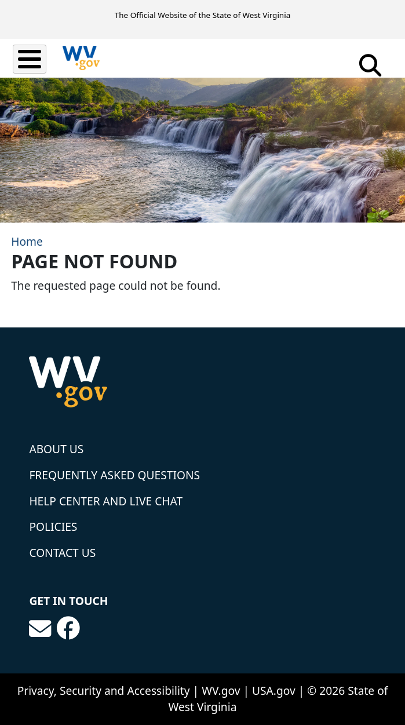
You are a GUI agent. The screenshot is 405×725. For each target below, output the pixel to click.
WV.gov (221, 690)
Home (27, 241)
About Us (56, 449)
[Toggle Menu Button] (29, 59)
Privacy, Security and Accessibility (103, 690)
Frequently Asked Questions (114, 475)
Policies (53, 526)
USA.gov (273, 690)
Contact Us (62, 552)
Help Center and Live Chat (106, 501)
